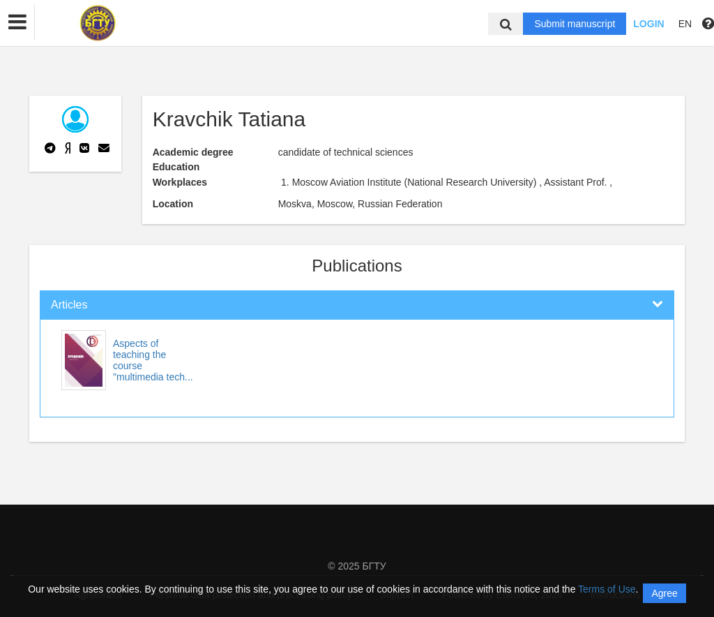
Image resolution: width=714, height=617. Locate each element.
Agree (664, 593)
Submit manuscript (574, 23)
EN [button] (685, 23)
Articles (69, 305)
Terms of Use (606, 589)
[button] (17, 22)
